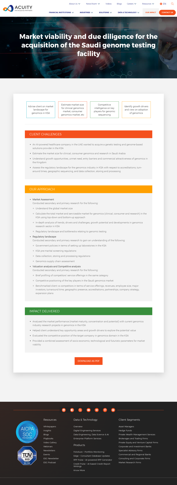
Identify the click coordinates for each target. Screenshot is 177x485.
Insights (47, 430)
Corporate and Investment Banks (135, 446)
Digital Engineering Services (87, 430)
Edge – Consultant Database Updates (92, 456)
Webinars (48, 446)
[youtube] (88, 410)
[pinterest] (105, 410)
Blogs (121, 4)
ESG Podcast (49, 462)
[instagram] (114, 410)
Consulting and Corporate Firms (134, 458)
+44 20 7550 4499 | (124, 483)
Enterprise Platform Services (87, 438)
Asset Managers (126, 426)
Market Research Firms (130, 462)
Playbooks (48, 438)
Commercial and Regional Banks (135, 454)
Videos (112, 4)
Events (46, 454)
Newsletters (49, 450)
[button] (95, 445)
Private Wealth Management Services (137, 434)
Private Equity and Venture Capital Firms (138, 442)
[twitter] (80, 410)
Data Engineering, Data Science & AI (91, 434)
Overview (78, 426)
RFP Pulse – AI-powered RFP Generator (93, 460)
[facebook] (71, 410)
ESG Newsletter (51, 458)
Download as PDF (88, 361)
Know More (79, 470)
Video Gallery (49, 442)
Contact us (167, 13)
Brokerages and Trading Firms (133, 438)
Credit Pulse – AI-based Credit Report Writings (92, 465)
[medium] (97, 410)
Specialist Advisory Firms (130, 450)
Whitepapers (49, 426)
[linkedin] (63, 410)
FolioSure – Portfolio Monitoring (89, 452)
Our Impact (151, 13)
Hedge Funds (125, 430)
